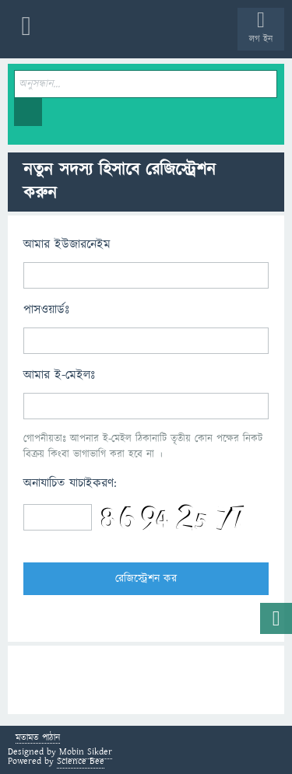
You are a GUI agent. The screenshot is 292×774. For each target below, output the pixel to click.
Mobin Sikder (85, 751)
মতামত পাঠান (38, 739)
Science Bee (80, 761)
